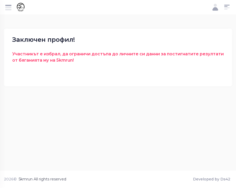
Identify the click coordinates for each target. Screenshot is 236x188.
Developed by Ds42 (211, 179)
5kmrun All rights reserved (42, 179)
